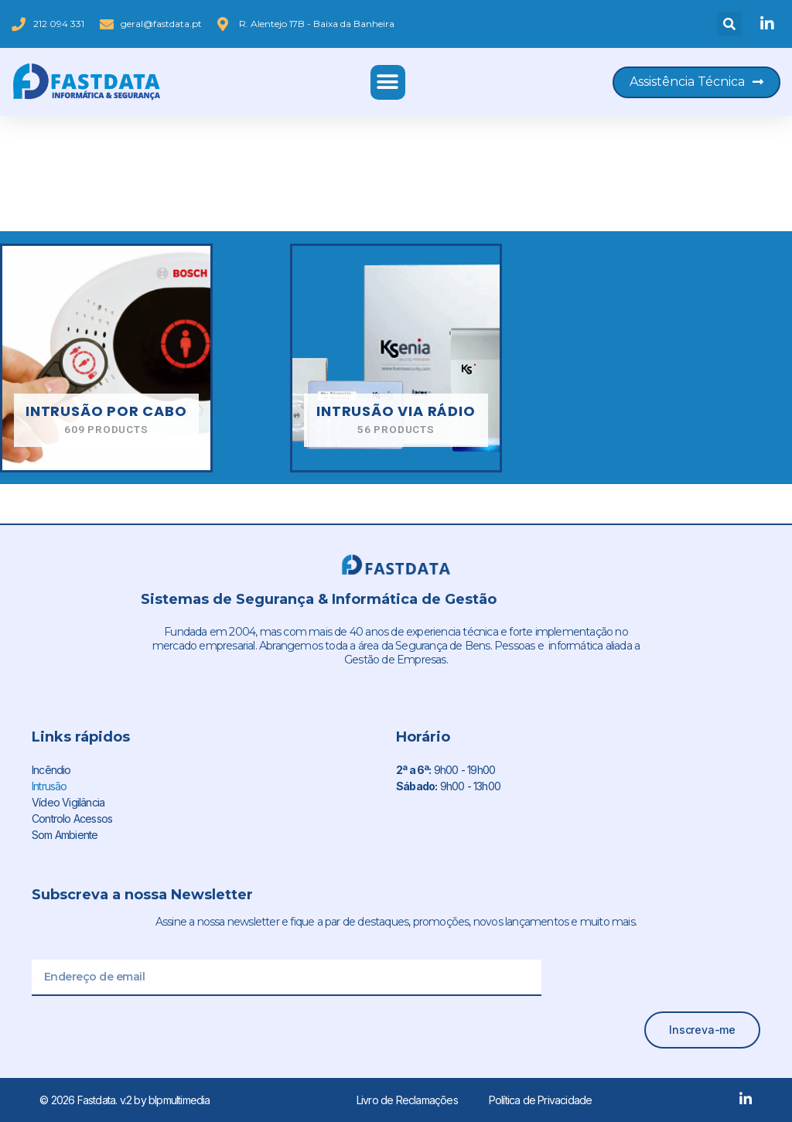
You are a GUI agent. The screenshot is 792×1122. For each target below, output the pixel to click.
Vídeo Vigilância (68, 802)
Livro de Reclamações (407, 1100)
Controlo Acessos (72, 818)
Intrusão (49, 786)
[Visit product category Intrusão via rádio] (396, 358)
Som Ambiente (64, 834)
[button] (729, 24)
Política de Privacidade (540, 1100)
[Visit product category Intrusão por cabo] (106, 358)
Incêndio (51, 769)
